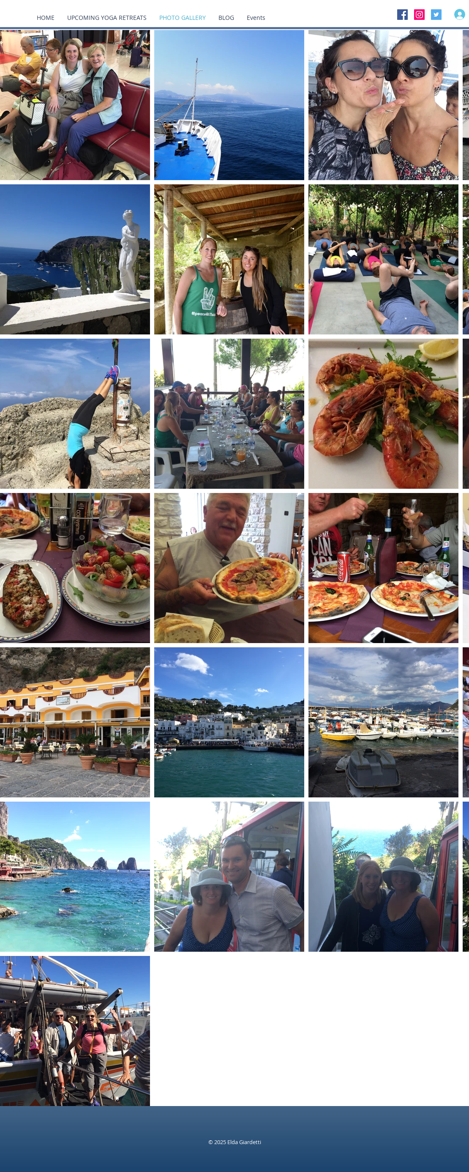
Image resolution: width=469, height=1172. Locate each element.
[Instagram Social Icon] (419, 14)
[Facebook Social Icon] (402, 14)
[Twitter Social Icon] (436, 14)
